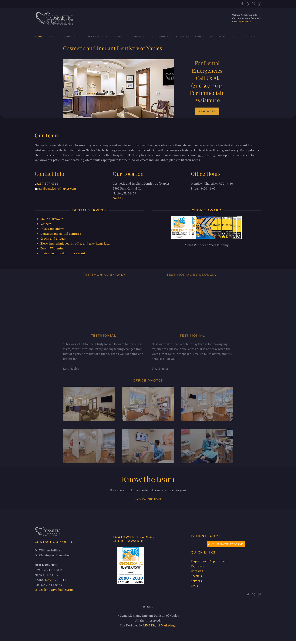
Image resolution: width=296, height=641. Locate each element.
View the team (148, 500)
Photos (118, 36)
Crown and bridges (53, 237)
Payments (137, 36)
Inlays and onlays (52, 227)
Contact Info (49, 172)
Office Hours (206, 172)
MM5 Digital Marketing (158, 625)
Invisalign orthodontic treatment (62, 252)
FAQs (193, 586)
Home (39, 36)
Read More (207, 111)
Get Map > (119, 197)
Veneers (45, 222)
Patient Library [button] (95, 36)
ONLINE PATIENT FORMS (225, 544)
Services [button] (70, 36)
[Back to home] (54, 18)
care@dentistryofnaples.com (56, 187)
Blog (222, 36)
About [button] (53, 36)
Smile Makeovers (51, 217)
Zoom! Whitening (52, 247)
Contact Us (204, 36)
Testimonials (160, 36)
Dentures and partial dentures (60, 232)
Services (195, 581)
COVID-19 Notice (244, 36)
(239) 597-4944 (243, 21)
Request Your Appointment (208, 561)
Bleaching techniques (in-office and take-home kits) (75, 242)
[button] (89, 404)
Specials (183, 36)
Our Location (128, 172)
